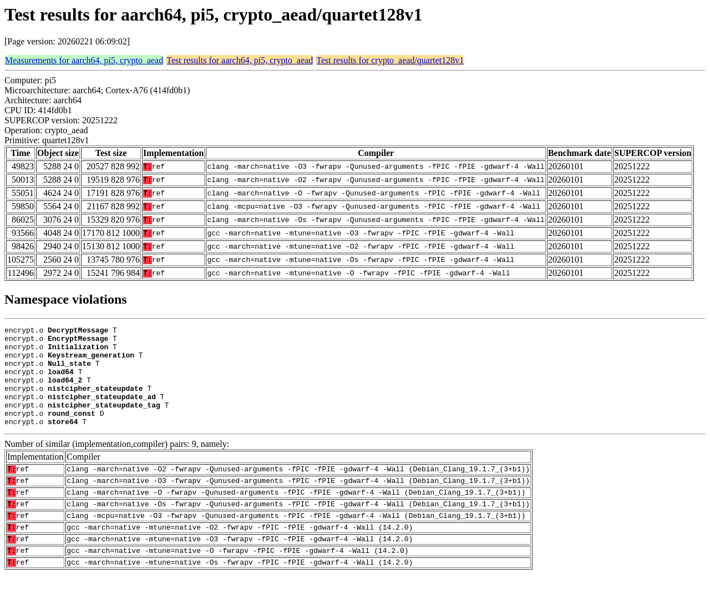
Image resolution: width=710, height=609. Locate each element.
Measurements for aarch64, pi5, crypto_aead (84, 60)
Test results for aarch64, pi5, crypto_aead (239, 60)
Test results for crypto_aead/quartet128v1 (390, 60)
